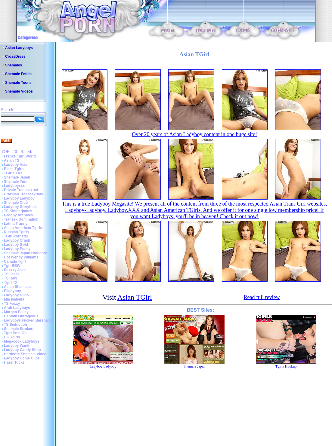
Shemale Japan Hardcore (25, 253)
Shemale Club (16, 202)
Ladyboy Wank (16, 346)
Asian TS (11, 160)
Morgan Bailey (16, 312)
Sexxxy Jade (15, 270)
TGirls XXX (13, 173)
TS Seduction (15, 324)
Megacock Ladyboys (21, 341)
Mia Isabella (14, 299)
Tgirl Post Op (15, 333)
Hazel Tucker (15, 362)
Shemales (13, 65)
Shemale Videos (19, 91)
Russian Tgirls (16, 232)
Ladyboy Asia (15, 165)
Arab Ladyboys (17, 308)
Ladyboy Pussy (17, 249)
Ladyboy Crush (17, 240)
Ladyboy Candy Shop (22, 350)
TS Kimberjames (18, 211)
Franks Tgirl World (20, 156)
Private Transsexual (21, 190)
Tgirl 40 (10, 282)
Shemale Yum (15, 181)
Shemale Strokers (19, 329)
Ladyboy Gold (16, 245)
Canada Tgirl (15, 261)
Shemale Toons (18, 83)
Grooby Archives (18, 215)
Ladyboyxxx (14, 186)
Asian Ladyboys (19, 48)
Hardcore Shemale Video (25, 354)
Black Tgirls (14, 169)
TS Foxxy (12, 303)
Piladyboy (12, 291)
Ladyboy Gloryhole (20, 207)
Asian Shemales (18, 287)
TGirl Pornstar (16, 236)
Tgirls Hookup (285, 366)
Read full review (262, 297)
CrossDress (15, 56)
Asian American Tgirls (23, 228)
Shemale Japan (17, 177)
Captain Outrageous (21, 316)
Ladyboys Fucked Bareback (28, 320)
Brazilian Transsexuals (23, 194)
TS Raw (10, 278)
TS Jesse (12, 274)
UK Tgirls (12, 337)
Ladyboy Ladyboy (19, 198)
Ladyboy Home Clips (22, 358)
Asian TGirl (134, 297)
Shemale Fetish (18, 74)
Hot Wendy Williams (21, 257)
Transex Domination (21, 219)
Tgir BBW (12, 266)
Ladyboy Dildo (16, 295)
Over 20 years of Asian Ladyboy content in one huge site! (194, 134)
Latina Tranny (15, 223)
